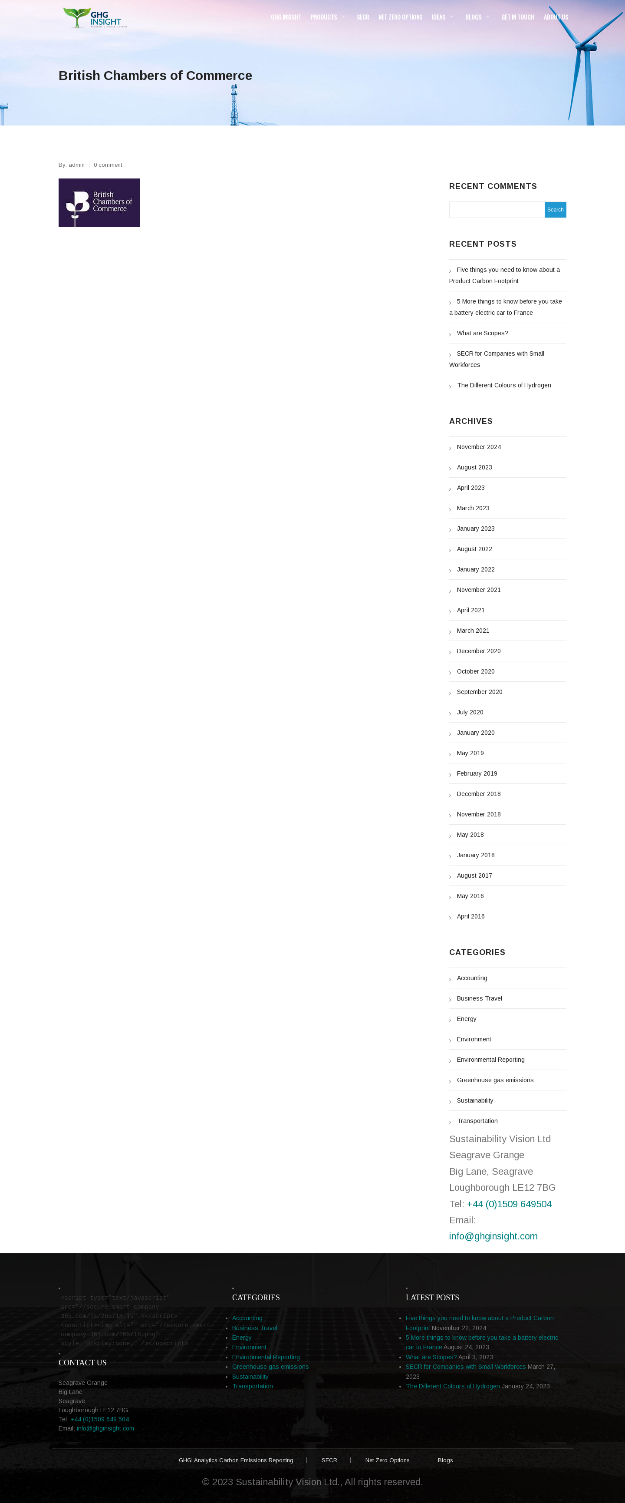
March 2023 (473, 508)
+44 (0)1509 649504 (509, 1204)
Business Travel (479, 998)
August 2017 (474, 875)
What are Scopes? (482, 333)
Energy (467, 1018)
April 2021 (471, 610)
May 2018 (470, 834)
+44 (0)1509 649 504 (99, 1419)
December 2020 (479, 650)
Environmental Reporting (491, 1059)
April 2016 (471, 916)
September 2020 (480, 691)
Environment (474, 1039)
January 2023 (476, 528)
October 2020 (476, 671)
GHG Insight (286, 16)
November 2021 (479, 589)
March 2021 (473, 630)
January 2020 (476, 732)
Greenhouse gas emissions (495, 1080)
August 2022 (474, 548)
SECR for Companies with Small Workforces (466, 1366)
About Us (556, 16)
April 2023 (471, 487)
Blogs (473, 16)
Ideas (438, 16)
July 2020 (470, 712)
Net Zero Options (400, 16)
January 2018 (476, 855)
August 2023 (474, 467)
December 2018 (479, 793)
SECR (363, 16)
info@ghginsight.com (493, 1236)
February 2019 (477, 773)
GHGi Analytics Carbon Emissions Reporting (236, 1460)
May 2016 (470, 895)
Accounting (472, 977)
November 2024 (479, 446)
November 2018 (479, 814)
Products (324, 16)
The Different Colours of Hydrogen (504, 385)
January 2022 (476, 569)
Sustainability (475, 1100)
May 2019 (470, 753)
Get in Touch (517, 16)
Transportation (477, 1120)
